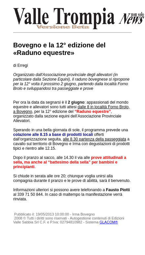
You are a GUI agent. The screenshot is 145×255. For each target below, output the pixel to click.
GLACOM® (109, 222)
